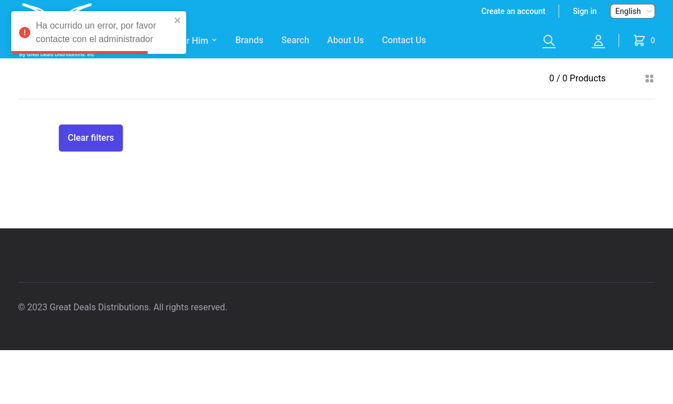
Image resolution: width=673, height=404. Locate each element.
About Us (345, 40)
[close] (178, 20)
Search (296, 40)
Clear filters (91, 137)
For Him (197, 41)
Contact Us (404, 40)
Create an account (514, 11)
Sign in (585, 11)
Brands (249, 40)
